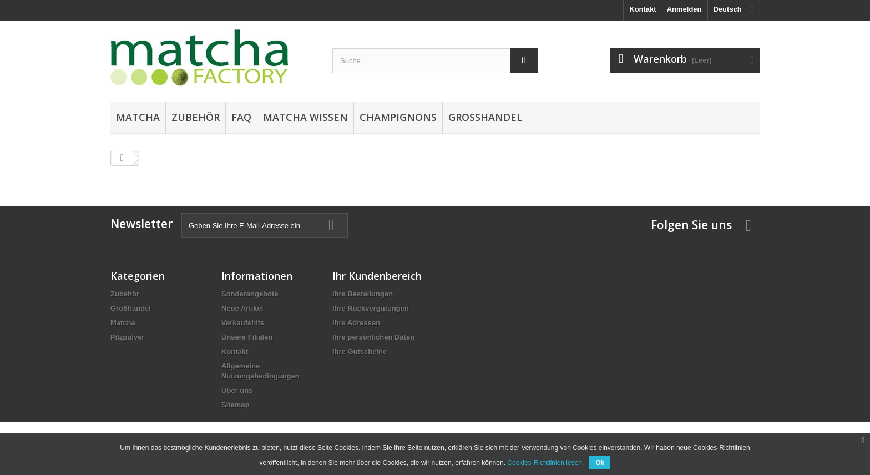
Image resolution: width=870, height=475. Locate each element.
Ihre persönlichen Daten (373, 337)
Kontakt (642, 9)
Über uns (236, 390)
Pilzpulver (127, 337)
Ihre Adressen (356, 323)
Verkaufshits (242, 323)
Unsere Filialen (246, 337)
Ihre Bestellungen (362, 294)
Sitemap (235, 405)
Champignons (398, 117)
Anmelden (684, 9)
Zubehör (195, 117)
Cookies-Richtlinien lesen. (545, 463)
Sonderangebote (250, 294)
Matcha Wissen (305, 117)
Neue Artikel (242, 308)
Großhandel (485, 117)
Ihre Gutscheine (359, 351)
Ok (599, 463)
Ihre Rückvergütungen (370, 308)
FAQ (241, 117)
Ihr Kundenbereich (377, 275)
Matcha (138, 117)
